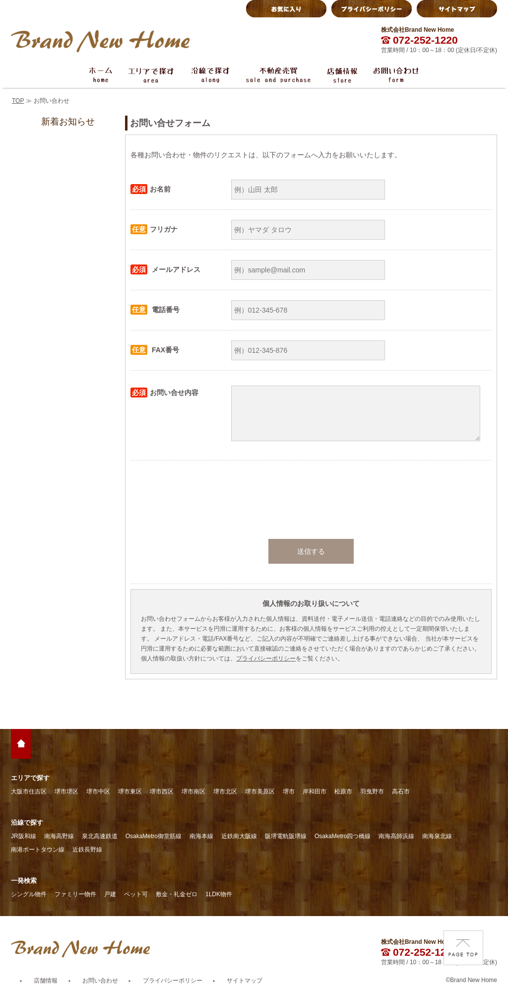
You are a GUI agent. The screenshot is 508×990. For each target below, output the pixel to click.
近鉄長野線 (87, 849)
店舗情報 (46, 980)
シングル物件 (29, 894)
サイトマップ (244, 980)
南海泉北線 (437, 836)
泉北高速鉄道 (100, 836)
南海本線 (201, 836)
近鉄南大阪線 (239, 836)
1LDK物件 (218, 894)
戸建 (110, 894)
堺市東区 (130, 791)
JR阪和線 (23, 836)
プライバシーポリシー (266, 658)
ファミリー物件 (75, 894)
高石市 (401, 791)
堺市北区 (225, 791)
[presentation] (311, 499)
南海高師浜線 (396, 836)
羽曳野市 (372, 791)
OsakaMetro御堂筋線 (154, 836)
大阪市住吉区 (29, 791)
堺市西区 (162, 791)
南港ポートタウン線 (37, 849)
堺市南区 (193, 791)
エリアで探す (30, 778)
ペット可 (136, 894)
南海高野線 (59, 836)
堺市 (289, 791)
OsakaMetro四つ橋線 (343, 836)
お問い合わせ (100, 980)
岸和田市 (314, 791)
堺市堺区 (66, 791)
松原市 (343, 791)
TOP (18, 100)
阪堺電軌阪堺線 (286, 836)
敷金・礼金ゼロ (176, 894)
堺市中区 (98, 791)
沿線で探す (27, 822)
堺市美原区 (260, 791)
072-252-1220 (419, 40)
